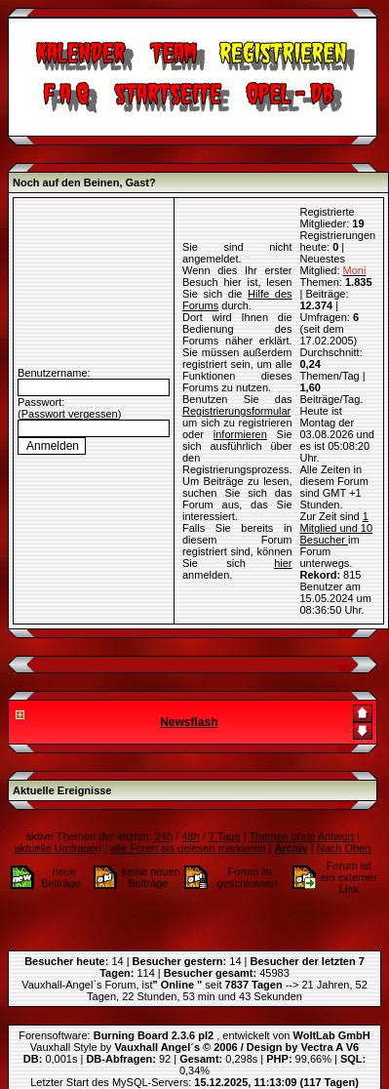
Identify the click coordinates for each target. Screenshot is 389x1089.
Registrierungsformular (236, 411)
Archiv (291, 848)
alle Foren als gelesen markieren (188, 848)
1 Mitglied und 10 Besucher (336, 527)
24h (164, 836)
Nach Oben (344, 848)
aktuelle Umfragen (58, 848)
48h (190, 836)
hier (283, 563)
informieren (240, 434)
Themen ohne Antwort (301, 836)
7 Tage (225, 836)
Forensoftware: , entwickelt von (194, 1035)
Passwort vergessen (69, 414)
